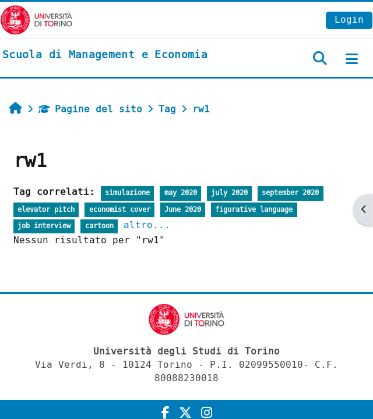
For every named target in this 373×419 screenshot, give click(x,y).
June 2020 (182, 210)
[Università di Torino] (36, 19)
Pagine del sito (90, 109)
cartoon (99, 226)
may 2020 (180, 193)
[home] (104, 55)
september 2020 (290, 193)
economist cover (119, 210)
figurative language (254, 210)
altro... (147, 225)
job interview (44, 226)
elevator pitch (46, 210)
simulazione (127, 193)
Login (349, 19)
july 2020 (229, 193)
